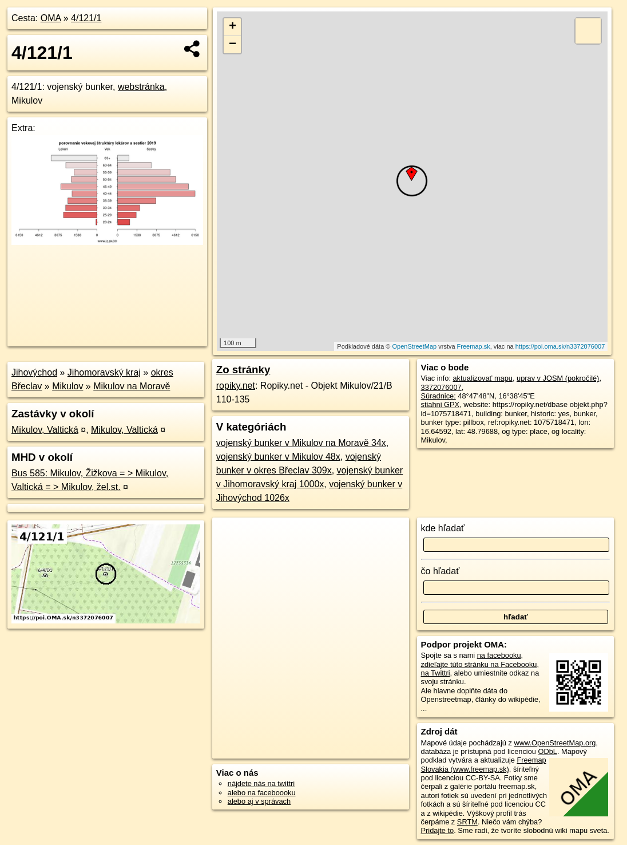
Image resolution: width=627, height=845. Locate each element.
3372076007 (441, 387)
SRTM (467, 822)
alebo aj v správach (259, 801)
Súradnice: (438, 396)
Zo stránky (243, 370)
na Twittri (435, 673)
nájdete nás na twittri (261, 783)
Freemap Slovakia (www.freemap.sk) (483, 764)
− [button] (232, 44)
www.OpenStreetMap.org (555, 743)
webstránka (141, 87)
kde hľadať (443, 528)
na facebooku (499, 655)
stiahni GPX (440, 404)
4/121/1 (86, 18)
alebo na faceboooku (262, 792)
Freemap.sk (473, 346)
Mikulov (67, 386)
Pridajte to (437, 830)
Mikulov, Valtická (44, 430)
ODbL (547, 751)
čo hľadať (440, 571)
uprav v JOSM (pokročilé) (558, 378)
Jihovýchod (34, 372)
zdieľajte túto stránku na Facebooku (479, 664)
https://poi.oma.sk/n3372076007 (560, 346)
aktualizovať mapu (483, 378)
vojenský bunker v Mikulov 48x (278, 456)
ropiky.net (235, 385)
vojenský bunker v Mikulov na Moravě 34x (301, 443)
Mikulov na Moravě (131, 386)
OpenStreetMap (414, 346)
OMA (51, 18)
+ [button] (232, 26)
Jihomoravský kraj (104, 372)
